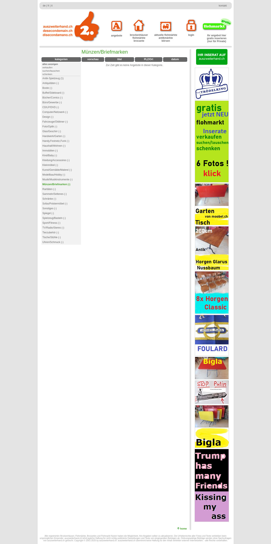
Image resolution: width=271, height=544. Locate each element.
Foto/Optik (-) (49, 126)
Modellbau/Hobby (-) (53, 174)
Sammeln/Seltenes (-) (54, 194)
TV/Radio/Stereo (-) (53, 227)
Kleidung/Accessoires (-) (56, 160)
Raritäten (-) (49, 189)
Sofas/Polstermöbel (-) (54, 203)
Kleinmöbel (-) (50, 165)
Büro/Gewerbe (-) (52, 102)
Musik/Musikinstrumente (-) (57, 179)
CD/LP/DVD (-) (50, 107)
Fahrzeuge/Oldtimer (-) (55, 121)
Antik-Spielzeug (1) (53, 78)
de (44, 5)
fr (48, 5)
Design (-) (48, 116)
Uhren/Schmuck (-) (53, 242)
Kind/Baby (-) (49, 155)
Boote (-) (47, 88)
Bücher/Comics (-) (52, 97)
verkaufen (47, 67)
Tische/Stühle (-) (51, 237)
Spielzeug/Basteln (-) (54, 218)
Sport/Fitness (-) (51, 222)
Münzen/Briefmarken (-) (56, 184)
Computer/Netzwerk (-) (55, 112)
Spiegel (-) (48, 213)
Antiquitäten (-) (50, 83)
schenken (47, 74)
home (184, 528)
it (52, 5)
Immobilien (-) (50, 150)
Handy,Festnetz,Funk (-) (55, 141)
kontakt (223, 5)
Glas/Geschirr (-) (51, 131)
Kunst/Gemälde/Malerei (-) (57, 169)
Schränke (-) (49, 198)
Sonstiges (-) (49, 208)
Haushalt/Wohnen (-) (54, 145)
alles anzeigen (50, 64)
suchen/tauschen (51, 71)
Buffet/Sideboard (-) (53, 92)
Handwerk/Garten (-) (53, 136)
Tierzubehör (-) (50, 232)
